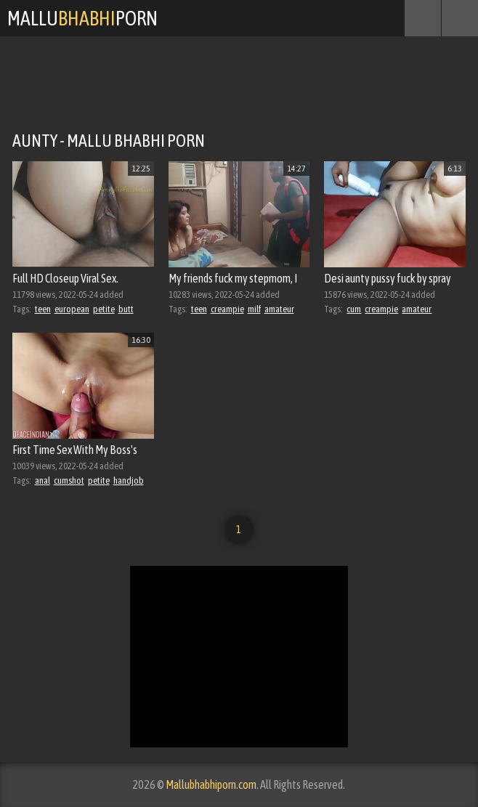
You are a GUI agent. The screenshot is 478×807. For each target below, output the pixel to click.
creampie (227, 309)
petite (104, 309)
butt (126, 309)
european (71, 309)
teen (43, 309)
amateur (279, 309)
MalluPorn (82, 18)
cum (354, 309)
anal (42, 480)
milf (254, 309)
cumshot (69, 480)
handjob (128, 480)
